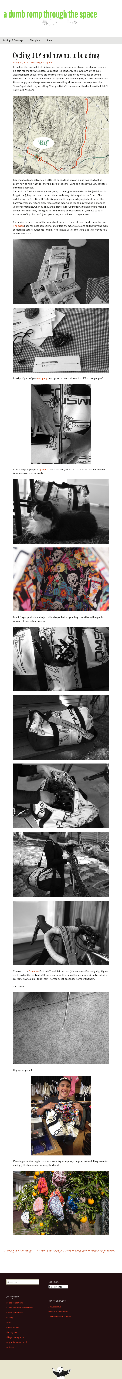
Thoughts (35, 40)
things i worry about (15, 1337)
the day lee (46, 62)
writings (10, 1347)
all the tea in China (14, 1302)
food (8, 1322)
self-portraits (12, 1327)
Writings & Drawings (13, 40)
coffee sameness (14, 1312)
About (50, 40)
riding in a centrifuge (17, 1251)
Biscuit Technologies (58, 1311)
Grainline (34, 971)
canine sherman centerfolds (19, 1307)
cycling (36, 62)
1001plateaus (54, 1306)
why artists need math (16, 1342)
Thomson (18, 225)
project (44, 469)
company (42, 378)
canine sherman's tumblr (60, 1316)
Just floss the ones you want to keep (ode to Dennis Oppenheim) (77, 1251)
